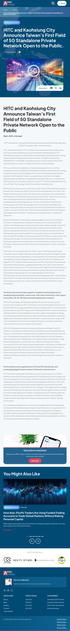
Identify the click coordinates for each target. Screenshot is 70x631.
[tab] (28, 536)
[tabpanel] (35, 505)
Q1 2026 (28, 602)
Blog (5, 602)
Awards (6, 605)
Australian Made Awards (55, 602)
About (5, 599)
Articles (14, 10)
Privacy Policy (61, 628)
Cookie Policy (62, 619)
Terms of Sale (61, 622)
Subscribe (35, 461)
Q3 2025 (28, 608)
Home (5, 10)
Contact (6, 608)
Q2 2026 (28, 599)
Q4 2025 (28, 605)
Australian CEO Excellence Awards (56, 599)
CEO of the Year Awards (55, 605)
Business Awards (53, 608)
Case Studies (8, 611)
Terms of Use (61, 625)
